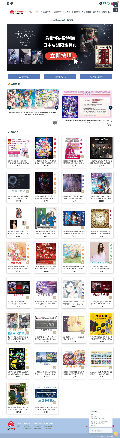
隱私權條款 (48, 428)
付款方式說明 (37, 423)
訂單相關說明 (27, 428)
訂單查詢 (27, 426)
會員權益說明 (48, 423)
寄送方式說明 (37, 426)
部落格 (19, 426)
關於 (19, 423)
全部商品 (27, 423)
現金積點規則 (48, 426)
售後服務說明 (37, 428)
